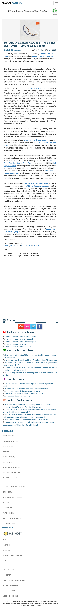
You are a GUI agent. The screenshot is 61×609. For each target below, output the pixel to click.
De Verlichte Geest (10, 585)
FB (11, 246)
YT (22, 246)
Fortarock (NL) (9, 457)
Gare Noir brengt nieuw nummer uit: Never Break (24, 394)
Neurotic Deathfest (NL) (12, 467)
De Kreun (6, 550)
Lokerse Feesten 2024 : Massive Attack (20, 337)
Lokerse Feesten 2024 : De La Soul (18, 347)
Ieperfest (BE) (8, 446)
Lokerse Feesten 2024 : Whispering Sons (21, 342)
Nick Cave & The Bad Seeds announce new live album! (26, 420)
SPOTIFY (28, 246)
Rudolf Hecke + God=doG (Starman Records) (22, 391)
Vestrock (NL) (8, 513)
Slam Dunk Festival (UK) (12, 518)
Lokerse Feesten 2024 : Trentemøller (19, 339)
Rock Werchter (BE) (11, 441)
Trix (4, 560)
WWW (6, 246)
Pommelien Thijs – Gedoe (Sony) (17, 396)
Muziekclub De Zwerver (12, 555)
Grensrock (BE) (9, 523)
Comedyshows (8, 570)
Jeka (4, 540)
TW (18, 246)
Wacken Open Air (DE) (11, 472)
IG (14, 246)
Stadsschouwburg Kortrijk (14, 580)
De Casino (7, 545)
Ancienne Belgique (10, 596)
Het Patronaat (9, 591)
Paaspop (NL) (8, 508)
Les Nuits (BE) (8, 492)
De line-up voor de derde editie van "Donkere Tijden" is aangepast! (31, 360)
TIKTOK (36, 246)
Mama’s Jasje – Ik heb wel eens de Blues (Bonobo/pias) (27, 389)
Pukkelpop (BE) (8, 436)
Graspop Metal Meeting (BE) (14, 487)
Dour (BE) (6, 502)
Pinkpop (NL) (7, 462)
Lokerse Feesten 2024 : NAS (16, 344)
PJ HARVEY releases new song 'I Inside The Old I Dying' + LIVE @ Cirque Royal (29, 44)
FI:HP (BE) (6, 451)
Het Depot (7, 575)
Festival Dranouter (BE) (12, 497)
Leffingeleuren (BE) (10, 478)
